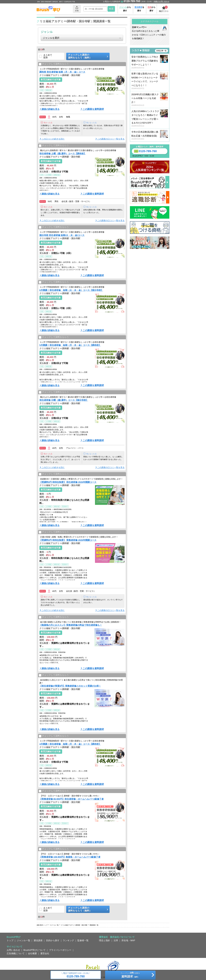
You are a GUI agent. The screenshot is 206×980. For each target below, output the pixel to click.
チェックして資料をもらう (54, 64)
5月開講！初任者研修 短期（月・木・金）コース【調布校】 (70, 345)
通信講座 (38, 940)
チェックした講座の (87, 56)
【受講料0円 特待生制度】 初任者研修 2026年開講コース (67, 482)
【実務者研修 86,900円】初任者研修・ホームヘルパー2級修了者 (71, 799)
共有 (77, 9)
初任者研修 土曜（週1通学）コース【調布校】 (62, 153)
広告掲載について (16, 953)
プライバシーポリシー (60, 950)
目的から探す (52, 940)
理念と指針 (104, 940)
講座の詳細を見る (51, 109)
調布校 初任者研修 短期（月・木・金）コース (62, 72)
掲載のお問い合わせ (161, 1)
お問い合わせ (13, 950)
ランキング (68, 940)
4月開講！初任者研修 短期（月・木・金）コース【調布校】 (70, 744)
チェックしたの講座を (130, 975)
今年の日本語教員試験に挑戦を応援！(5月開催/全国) (149, 135)
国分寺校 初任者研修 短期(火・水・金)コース (61, 235)
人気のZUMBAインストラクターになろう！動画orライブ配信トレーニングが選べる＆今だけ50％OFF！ (149, 118)
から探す (125, 9)
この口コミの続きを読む (53, 139)
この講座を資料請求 (93, 109)
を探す (139, 9)
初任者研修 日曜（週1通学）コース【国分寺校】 (63, 400)
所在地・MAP (128, 940)
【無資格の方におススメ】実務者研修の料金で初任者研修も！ (70, 625)
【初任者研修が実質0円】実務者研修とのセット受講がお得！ (70, 686)
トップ (10, 940)
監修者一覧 (83, 940)
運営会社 (44, 953)
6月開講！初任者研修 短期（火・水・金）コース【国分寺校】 (71, 290)
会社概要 (32, 953)
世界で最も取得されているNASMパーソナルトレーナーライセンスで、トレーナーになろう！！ (149, 81)
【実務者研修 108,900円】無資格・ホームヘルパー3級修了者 (69, 857)
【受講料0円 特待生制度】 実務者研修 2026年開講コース (67, 540)
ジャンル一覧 (23, 940)
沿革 (116, 940)
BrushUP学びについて (35, 950)
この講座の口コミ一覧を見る (111, 139)
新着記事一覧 (161, 51)
